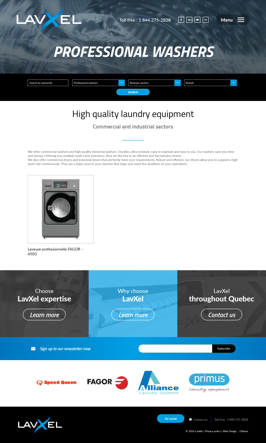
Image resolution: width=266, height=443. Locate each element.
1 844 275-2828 (154, 20)
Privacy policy (213, 431)
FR (205, 19)
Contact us (198, 420)
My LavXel (171, 418)
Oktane (244, 431)
